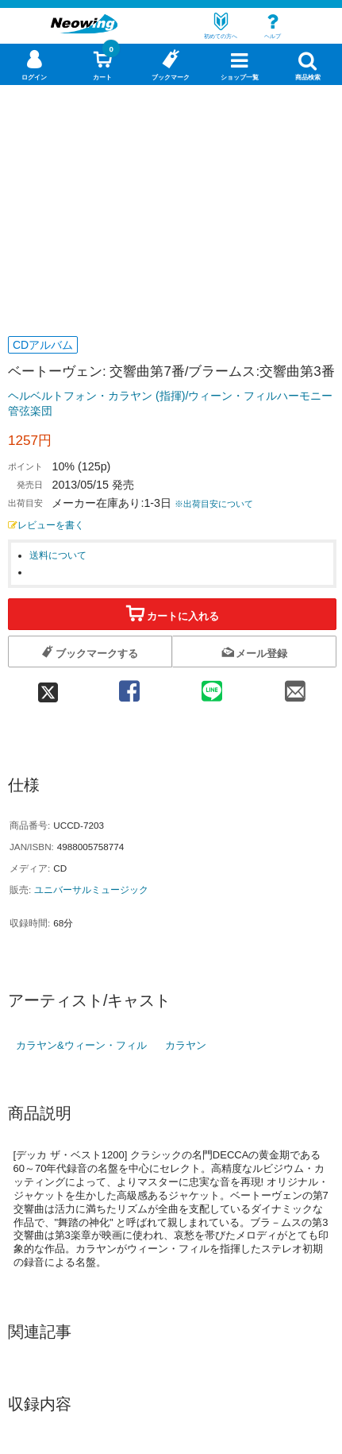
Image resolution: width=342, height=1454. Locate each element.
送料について (57, 555)
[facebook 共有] (128, 686)
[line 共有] (212, 686)
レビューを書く (46, 525)
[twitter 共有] (47, 686)
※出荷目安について (214, 504)
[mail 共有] (294, 686)
